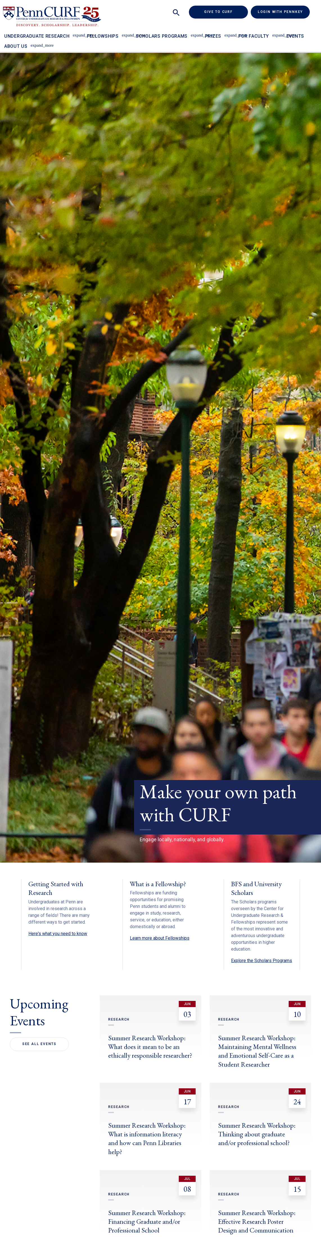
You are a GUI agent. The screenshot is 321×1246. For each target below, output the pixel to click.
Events (295, 36)
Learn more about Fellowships (159, 938)
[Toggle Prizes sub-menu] (227, 32)
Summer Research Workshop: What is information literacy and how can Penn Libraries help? (147, 1138)
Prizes (213, 36)
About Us (16, 46)
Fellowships (103, 36)
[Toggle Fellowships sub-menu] (125, 32)
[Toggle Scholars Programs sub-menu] (194, 32)
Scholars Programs (161, 36)
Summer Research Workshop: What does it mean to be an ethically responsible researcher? (150, 1047)
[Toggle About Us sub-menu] (34, 42)
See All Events (39, 1044)
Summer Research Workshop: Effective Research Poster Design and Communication (256, 1221)
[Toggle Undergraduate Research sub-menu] (76, 32)
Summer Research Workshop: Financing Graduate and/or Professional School (147, 1221)
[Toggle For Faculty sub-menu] (275, 32)
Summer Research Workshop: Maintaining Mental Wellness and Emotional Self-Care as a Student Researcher (257, 1051)
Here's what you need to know (57, 933)
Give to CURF (226, 12)
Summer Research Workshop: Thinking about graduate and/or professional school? (256, 1134)
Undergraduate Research (36, 36)
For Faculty (253, 36)
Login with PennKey (280, 12)
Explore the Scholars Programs (261, 960)
